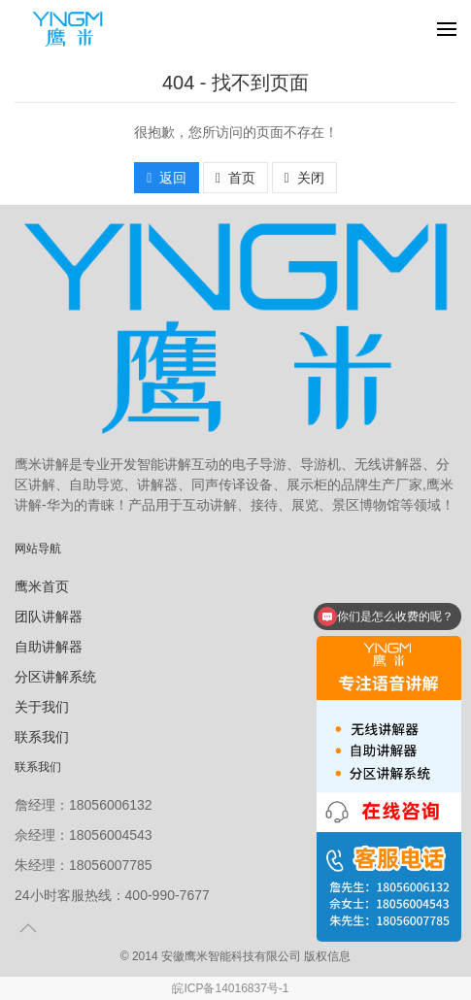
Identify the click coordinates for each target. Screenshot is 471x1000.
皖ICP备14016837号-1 (230, 988)
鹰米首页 (42, 586)
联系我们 (42, 737)
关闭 (304, 177)
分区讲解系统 (55, 676)
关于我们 (42, 707)
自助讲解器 (49, 646)
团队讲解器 (49, 616)
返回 (166, 177)
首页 (235, 177)
